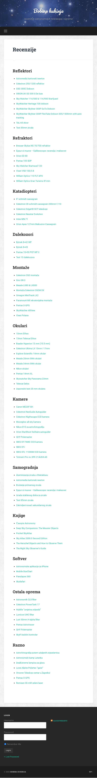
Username (9, 720)
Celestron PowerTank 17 (28, 604)
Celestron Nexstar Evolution (30, 214)
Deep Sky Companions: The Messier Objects (38, 528)
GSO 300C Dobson (25, 89)
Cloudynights (60, 721)
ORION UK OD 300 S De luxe (30, 94)
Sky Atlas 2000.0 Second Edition (32, 538)
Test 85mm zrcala (25, 128)
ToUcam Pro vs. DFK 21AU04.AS (32, 457)
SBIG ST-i (20, 447)
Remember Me (12, 744)
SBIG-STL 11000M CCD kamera (32, 452)
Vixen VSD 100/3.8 (25, 171)
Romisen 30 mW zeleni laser (30, 683)
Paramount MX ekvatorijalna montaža (35, 300)
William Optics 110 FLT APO (30, 176)
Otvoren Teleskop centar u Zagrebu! (34, 673)
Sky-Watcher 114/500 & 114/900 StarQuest (37, 99)
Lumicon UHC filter (25, 615)
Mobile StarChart (24, 571)
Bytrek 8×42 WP (24, 242)
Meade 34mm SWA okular (29, 364)
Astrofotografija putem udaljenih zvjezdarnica (39, 653)
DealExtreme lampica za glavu (31, 663)
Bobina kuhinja (48, 10)
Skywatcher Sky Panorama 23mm (33, 379)
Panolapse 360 (23, 576)
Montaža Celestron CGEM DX (31, 290)
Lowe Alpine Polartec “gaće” (30, 668)
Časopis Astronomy (26, 523)
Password (9, 732)
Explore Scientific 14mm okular (31, 354)
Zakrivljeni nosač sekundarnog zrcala (34, 505)
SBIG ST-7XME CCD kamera (30, 442)
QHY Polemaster (24, 437)
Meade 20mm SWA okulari (29, 359)
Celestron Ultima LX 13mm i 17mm (33, 348)
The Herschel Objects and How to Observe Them (40, 543)
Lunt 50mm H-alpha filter (28, 620)
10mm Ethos (22, 333)
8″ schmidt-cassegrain (27, 199)
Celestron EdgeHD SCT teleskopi (32, 209)
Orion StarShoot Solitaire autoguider (34, 432)
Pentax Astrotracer (25, 625)
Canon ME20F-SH (25, 407)
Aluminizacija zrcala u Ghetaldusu (33, 475)
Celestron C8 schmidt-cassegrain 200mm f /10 (39, 204)
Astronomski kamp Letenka (30, 658)
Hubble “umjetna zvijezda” (29, 610)
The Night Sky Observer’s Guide (32, 548)
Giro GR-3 (21, 280)
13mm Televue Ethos (26, 338)
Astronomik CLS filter (27, 600)
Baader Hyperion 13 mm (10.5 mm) (34, 344)
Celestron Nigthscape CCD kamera (33, 417)
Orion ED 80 (22, 156)
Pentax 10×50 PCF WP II (28, 252)
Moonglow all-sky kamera (29, 422)
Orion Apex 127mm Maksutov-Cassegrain (37, 224)
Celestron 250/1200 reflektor (30, 84)
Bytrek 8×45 (22, 247)
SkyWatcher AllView (26, 310)
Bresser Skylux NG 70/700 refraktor (34, 146)
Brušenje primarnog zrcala (29, 485)
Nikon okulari (22, 369)
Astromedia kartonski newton (31, 79)
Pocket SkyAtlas (24, 533)
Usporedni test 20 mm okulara (31, 389)
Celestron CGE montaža (28, 275)
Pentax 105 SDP (24, 161)
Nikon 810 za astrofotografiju (30, 427)
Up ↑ (91, 772)
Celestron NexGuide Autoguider (32, 412)
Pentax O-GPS (23, 305)
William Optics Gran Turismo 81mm (33, 181)
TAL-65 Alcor (22, 123)
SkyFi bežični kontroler (27, 635)
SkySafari (21, 581)
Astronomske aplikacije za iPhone (33, 566)
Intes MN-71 (22, 219)
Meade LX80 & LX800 (27, 285)
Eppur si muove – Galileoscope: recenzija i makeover (42, 151)
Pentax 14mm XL (24, 374)
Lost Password (13, 757)
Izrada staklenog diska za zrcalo (32, 495)
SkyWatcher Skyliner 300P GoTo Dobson (36, 109)
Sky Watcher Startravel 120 (29, 166)
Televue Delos (23, 384)
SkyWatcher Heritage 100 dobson (33, 104)
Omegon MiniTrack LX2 (28, 295)
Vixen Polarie (22, 315)
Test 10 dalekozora (25, 257)
